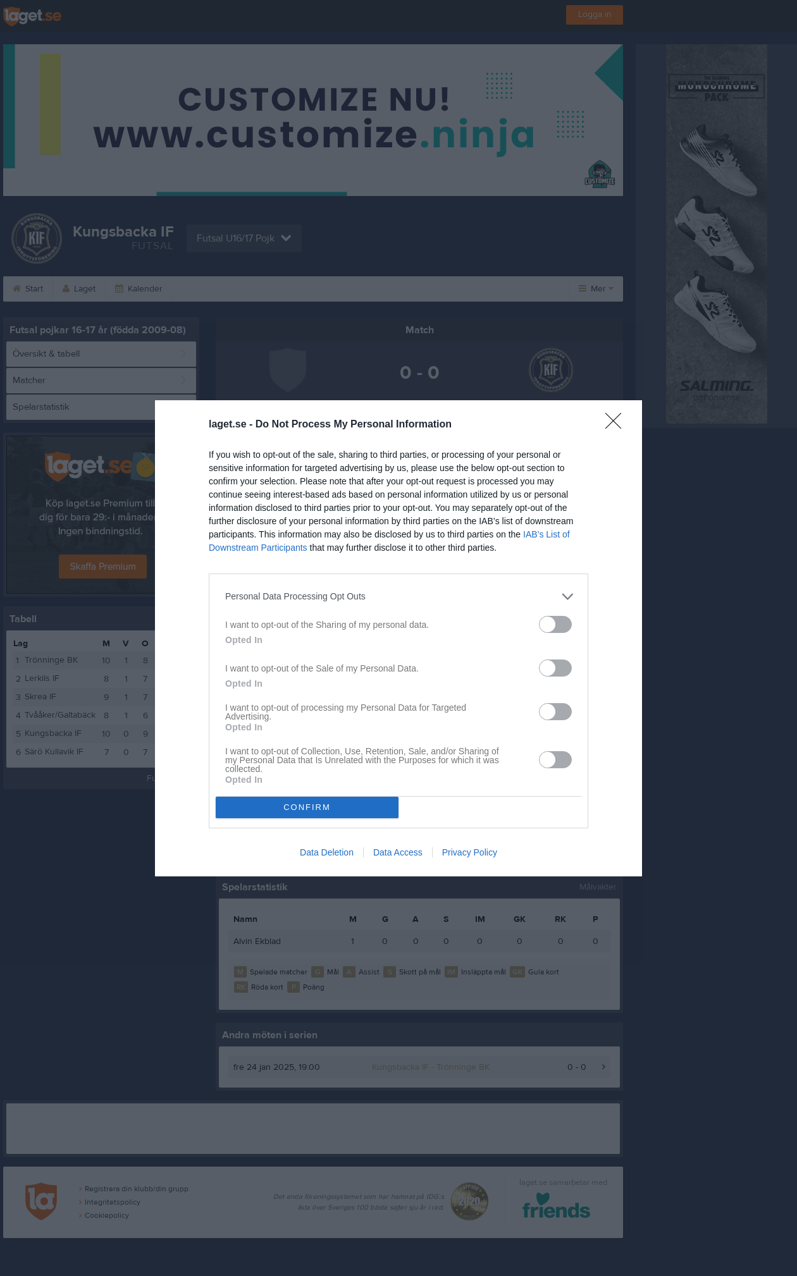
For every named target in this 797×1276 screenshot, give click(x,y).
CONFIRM (307, 807)
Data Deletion (327, 852)
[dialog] (398, 638)
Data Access (398, 852)
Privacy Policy (469, 852)
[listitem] (398, 596)
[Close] (617, 425)
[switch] (555, 624)
